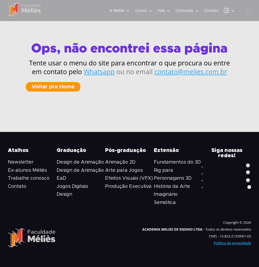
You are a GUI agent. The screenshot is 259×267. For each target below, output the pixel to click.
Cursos (141, 11)
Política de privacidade (232, 243)
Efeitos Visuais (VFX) (129, 178)
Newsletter (20, 162)
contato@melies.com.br (190, 71)
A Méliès (117, 11)
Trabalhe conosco (29, 178)
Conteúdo (184, 11)
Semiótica (165, 202)
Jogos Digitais (72, 186)
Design (64, 194)
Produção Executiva (128, 186)
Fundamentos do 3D (177, 162)
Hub (161, 11)
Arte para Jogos (124, 170)
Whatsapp (99, 71)
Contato (211, 11)
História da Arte (172, 186)
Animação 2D (120, 162)
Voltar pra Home (53, 86)
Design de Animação (80, 162)
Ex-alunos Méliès (27, 170)
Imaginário (166, 194)
